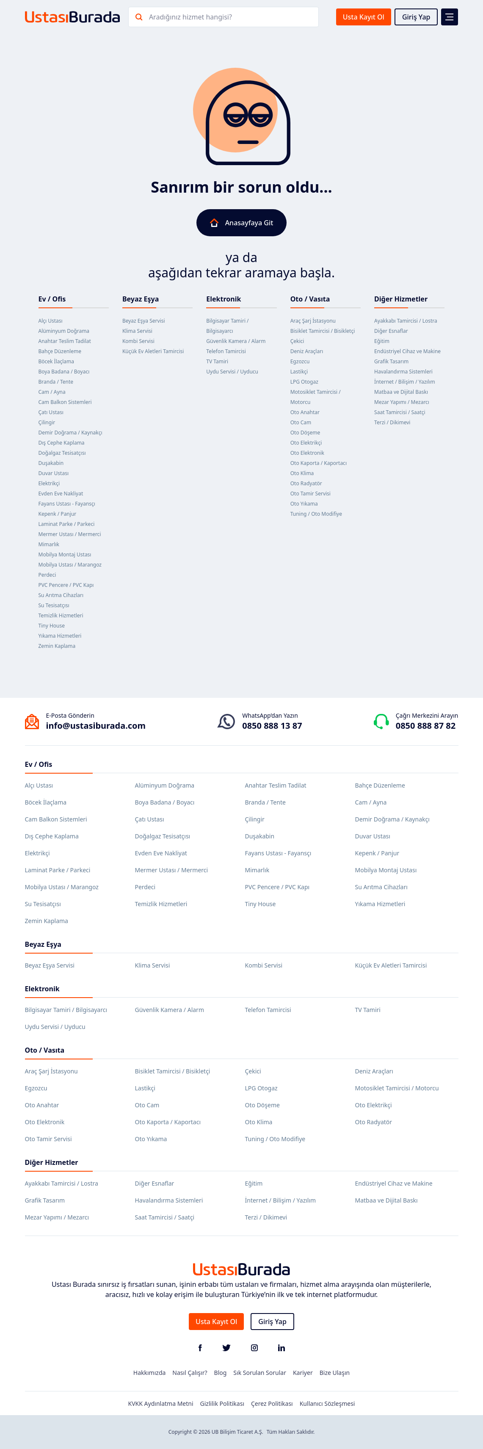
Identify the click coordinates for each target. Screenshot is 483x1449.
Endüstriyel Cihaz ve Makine (407, 351)
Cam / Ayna (52, 391)
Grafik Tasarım (391, 361)
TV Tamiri (217, 361)
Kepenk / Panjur (58, 513)
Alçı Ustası (51, 320)
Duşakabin (51, 463)
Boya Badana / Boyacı (64, 371)
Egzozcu (300, 361)
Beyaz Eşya (140, 299)
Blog (220, 1373)
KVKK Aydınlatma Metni (160, 1403)
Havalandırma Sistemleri (403, 371)
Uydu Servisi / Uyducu (232, 371)
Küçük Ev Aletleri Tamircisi (153, 351)
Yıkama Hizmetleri (60, 635)
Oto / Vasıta (310, 299)
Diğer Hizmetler (401, 299)
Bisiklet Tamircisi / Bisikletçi (322, 331)
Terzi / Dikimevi (392, 422)
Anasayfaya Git (241, 222)
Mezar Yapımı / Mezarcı (401, 402)
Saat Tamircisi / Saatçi (399, 412)
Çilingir (47, 422)
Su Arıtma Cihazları (61, 595)
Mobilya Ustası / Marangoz (70, 564)
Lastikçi (299, 371)
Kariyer (303, 1373)
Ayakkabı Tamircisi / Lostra (405, 320)
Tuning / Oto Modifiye (316, 513)
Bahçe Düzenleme (60, 351)
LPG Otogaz (304, 381)
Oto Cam (301, 422)
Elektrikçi (49, 483)
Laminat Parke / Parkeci (67, 524)
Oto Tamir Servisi (310, 493)
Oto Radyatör (306, 483)
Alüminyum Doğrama (64, 331)
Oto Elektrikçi (306, 442)
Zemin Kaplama (57, 646)
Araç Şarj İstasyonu (313, 320)
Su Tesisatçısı (54, 605)
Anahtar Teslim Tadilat (65, 341)
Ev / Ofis (52, 299)
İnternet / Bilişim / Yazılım (404, 381)
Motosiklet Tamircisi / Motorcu (397, 1088)
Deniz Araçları (306, 351)
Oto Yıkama (304, 503)
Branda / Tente (56, 381)
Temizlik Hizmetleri (61, 615)
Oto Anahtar (305, 412)
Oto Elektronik (307, 452)
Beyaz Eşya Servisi (143, 320)
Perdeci (47, 574)
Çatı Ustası (51, 412)
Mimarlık (49, 544)
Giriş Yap (416, 17)
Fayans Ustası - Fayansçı (67, 503)
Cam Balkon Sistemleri (65, 402)
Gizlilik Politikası (222, 1403)
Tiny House (52, 625)
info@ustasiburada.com (96, 725)
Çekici (297, 341)
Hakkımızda (149, 1373)
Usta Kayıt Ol (363, 17)
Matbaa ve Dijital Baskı (401, 391)
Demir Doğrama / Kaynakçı (70, 432)
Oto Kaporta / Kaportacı (318, 463)
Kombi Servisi (138, 341)
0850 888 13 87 (272, 725)
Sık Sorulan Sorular (259, 1373)
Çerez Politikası (272, 1403)
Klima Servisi (137, 331)
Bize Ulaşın (335, 1373)
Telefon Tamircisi (226, 351)
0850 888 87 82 (425, 725)
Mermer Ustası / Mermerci (70, 534)
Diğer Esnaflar (391, 331)
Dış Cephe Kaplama (62, 442)
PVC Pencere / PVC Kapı (66, 585)
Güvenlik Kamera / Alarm (235, 341)
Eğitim (381, 341)
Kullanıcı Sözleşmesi (327, 1403)
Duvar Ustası (54, 473)
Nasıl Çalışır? (189, 1373)
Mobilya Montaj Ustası (65, 554)
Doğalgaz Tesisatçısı (62, 452)
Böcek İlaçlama (57, 361)
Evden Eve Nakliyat (61, 493)
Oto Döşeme (305, 432)
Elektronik (223, 299)
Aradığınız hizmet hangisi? (190, 17)
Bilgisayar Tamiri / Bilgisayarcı (66, 1010)
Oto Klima (302, 473)
